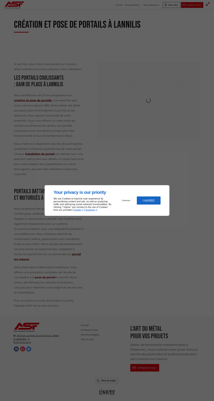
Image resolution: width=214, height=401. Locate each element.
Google (77, 210)
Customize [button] (126, 200)
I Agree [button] (149, 200)
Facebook (89, 210)
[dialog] (107, 200)
